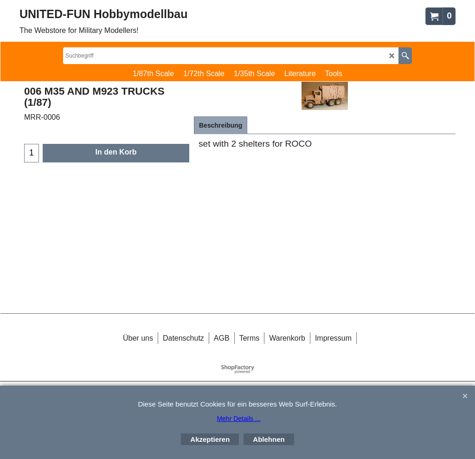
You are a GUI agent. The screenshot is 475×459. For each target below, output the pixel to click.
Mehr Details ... (238, 418)
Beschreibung (220, 125)
